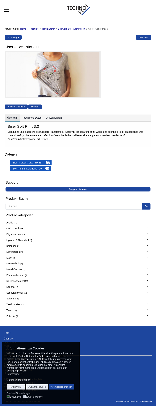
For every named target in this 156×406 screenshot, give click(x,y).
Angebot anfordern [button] (16, 107)
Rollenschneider (17, 281)
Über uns (9, 338)
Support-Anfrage (78, 189)
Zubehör (12, 316)
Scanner (12, 287)
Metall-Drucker (15, 269)
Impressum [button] (13, 374)
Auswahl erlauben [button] (37, 387)
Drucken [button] (35, 107)
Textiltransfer (15, 304)
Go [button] (146, 206)
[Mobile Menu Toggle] (6, 9)
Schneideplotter (16, 292)
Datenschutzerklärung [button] (18, 379)
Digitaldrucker (15, 234)
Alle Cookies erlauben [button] (61, 387)
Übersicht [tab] (12, 117)
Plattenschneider (16, 275)
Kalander (12, 246)
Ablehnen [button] (16, 387)
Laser (11, 257)
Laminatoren (14, 251)
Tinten (11, 310)
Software (12, 298)
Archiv (11, 222)
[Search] (74, 206)
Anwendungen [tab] (54, 117)
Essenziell (15, 397)
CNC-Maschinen (17, 228)
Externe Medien (34, 397)
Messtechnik (14, 263)
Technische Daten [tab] (31, 117)
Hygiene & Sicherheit (19, 240)
